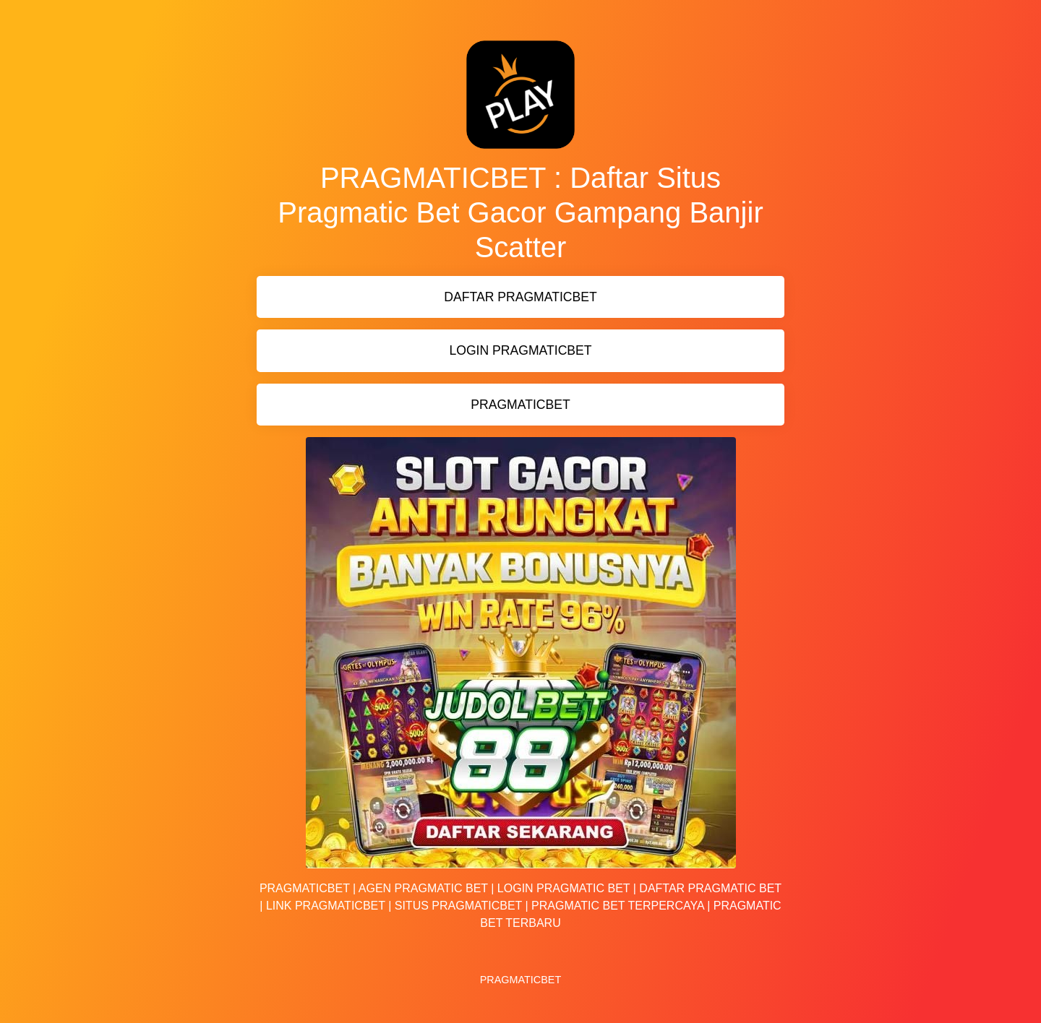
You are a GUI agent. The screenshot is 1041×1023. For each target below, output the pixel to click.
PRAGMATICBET (520, 404)
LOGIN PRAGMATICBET (520, 350)
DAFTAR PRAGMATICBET (520, 297)
